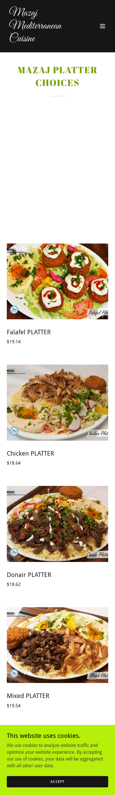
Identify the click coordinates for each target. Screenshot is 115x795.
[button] (102, 26)
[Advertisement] (57, 156)
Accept (57, 781)
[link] (42, 39)
